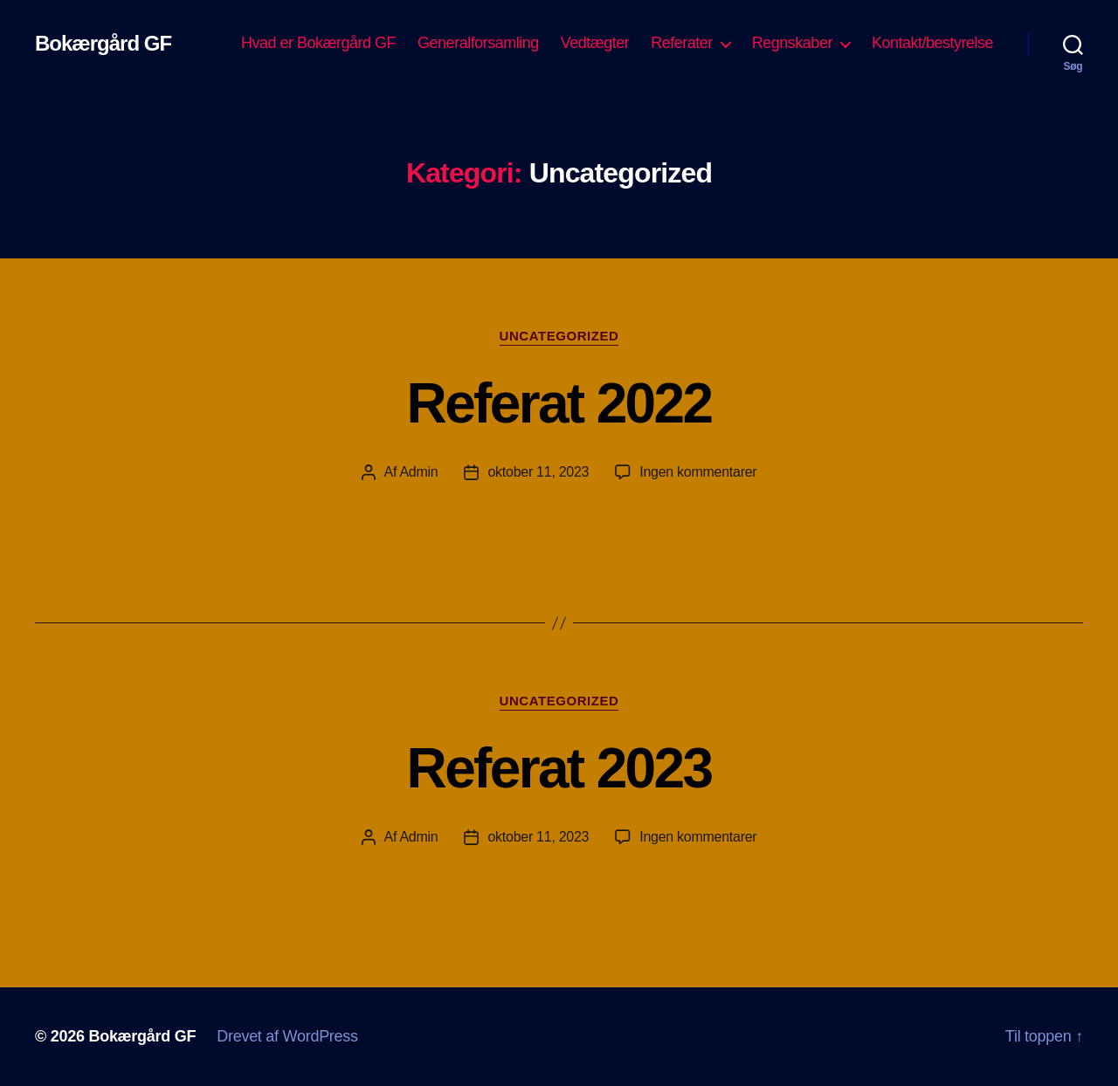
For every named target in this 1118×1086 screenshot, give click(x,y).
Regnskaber (792, 43)
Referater (682, 43)
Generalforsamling (478, 43)
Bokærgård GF (103, 43)
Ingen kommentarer (697, 471)
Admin (418, 471)
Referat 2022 (559, 403)
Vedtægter (595, 43)
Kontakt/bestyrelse (932, 43)
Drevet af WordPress (287, 1036)
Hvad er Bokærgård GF (318, 43)
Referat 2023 (559, 768)
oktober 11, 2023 (538, 471)
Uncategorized (559, 335)
